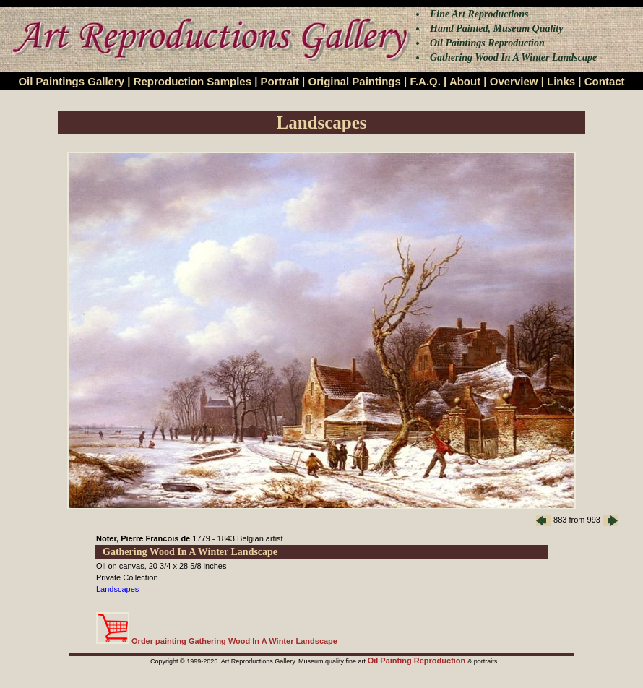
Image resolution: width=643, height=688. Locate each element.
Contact (604, 81)
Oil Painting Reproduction (418, 660)
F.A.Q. (425, 81)
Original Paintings (354, 81)
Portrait (280, 81)
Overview (514, 81)
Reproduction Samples (192, 81)
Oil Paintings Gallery (71, 81)
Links (561, 81)
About (464, 81)
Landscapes (117, 589)
